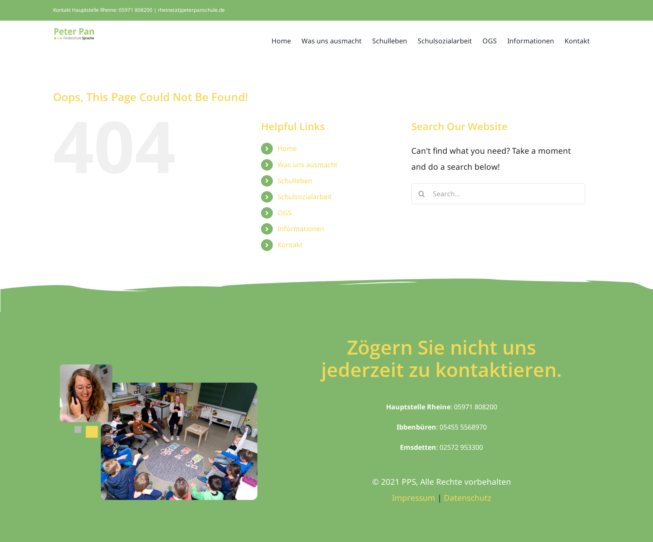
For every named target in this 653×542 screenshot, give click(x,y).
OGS (284, 212)
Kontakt (290, 244)
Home (287, 148)
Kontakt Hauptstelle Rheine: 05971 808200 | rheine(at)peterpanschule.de (139, 9)
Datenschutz (467, 497)
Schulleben (294, 180)
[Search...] (498, 193)
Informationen (300, 228)
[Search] (421, 193)
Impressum (413, 497)
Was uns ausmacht (307, 164)
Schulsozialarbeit (304, 196)
